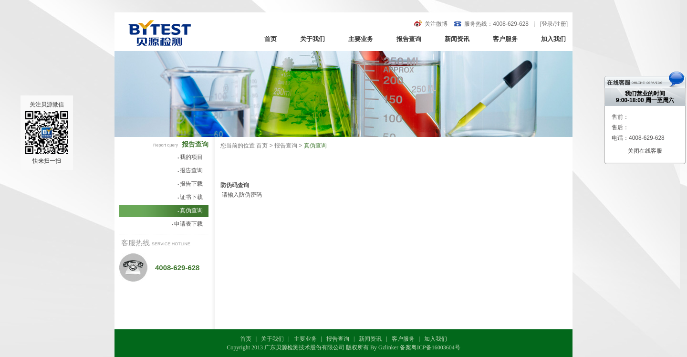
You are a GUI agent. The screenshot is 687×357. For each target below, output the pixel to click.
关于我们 (312, 38)
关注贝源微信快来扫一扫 (46, 132)
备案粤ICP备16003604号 (430, 347)
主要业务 (360, 38)
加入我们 (553, 38)
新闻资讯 (457, 38)
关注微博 (436, 24)
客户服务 (505, 38)
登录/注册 (553, 24)
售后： (620, 127)
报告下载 (190, 183)
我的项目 (190, 157)
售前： (620, 117)
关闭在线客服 (645, 150)
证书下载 (190, 197)
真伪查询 (190, 210)
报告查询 (408, 38)
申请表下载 (187, 223)
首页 (270, 38)
